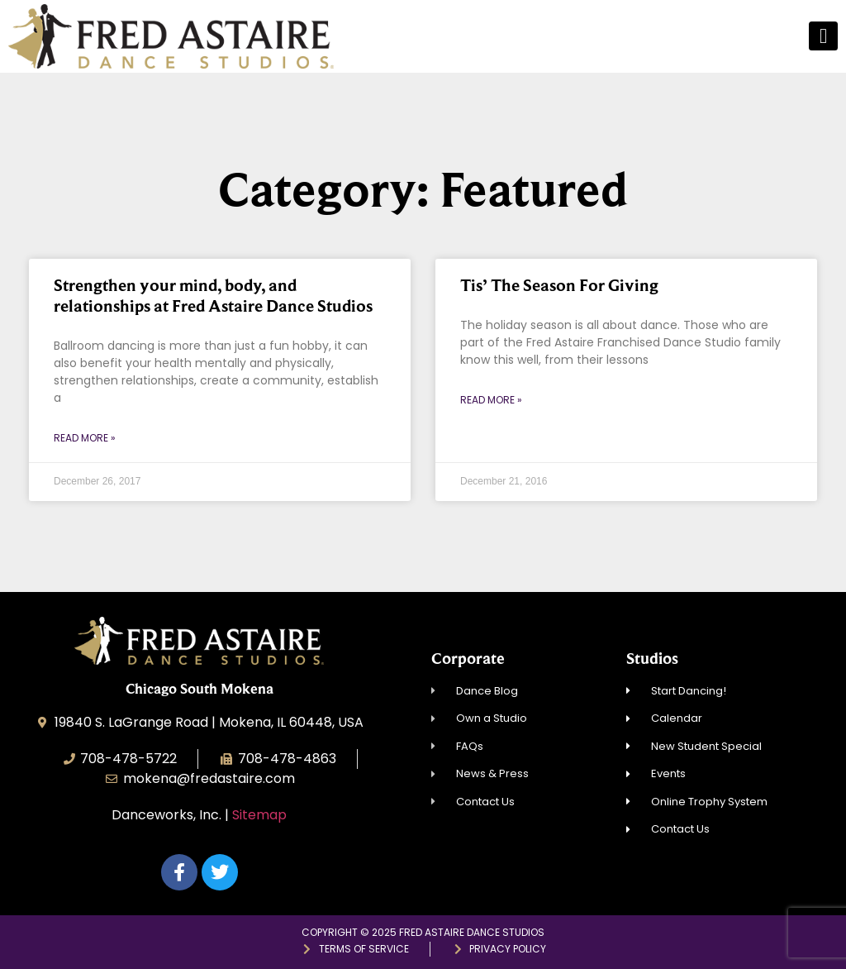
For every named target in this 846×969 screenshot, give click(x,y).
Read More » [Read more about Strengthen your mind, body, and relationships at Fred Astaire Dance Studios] (85, 438)
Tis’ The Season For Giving (559, 285)
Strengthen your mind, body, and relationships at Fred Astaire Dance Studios (213, 295)
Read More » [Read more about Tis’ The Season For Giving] (491, 400)
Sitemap (259, 814)
